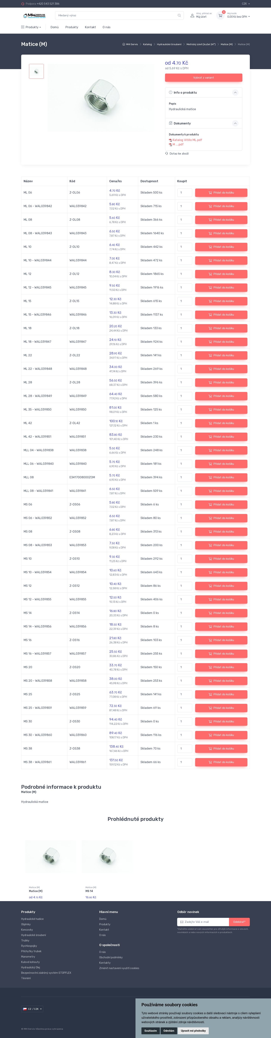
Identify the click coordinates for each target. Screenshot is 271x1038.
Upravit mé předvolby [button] (193, 1030)
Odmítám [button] (169, 1030)
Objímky (26, 924)
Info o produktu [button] (183, 92)
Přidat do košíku (221, 192)
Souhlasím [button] (150, 1030)
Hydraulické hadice (32, 919)
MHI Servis (132, 44)
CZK (244, 3)
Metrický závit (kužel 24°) (201, 44)
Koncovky (27, 929)
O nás (106, 27)
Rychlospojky (29, 946)
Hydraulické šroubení (169, 44)
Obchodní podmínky (111, 957)
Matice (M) (227, 44)
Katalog (147, 44)
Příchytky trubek (31, 951)
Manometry (28, 956)
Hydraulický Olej (30, 967)
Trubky (25, 940)
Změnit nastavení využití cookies (119, 968)
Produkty (29, 27)
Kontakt (90, 27)
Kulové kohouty (30, 962)
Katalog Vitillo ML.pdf (187, 140)
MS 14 (89, 891)
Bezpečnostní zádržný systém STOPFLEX (46, 972)
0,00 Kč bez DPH (238, 15)
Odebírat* (239, 922)
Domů (55, 27)
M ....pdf (178, 144)
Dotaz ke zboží (177, 153)
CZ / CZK (31, 1009)
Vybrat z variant (203, 77)
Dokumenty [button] (180, 123)
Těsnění (26, 978)
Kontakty (105, 962)
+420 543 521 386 (48, 3)
